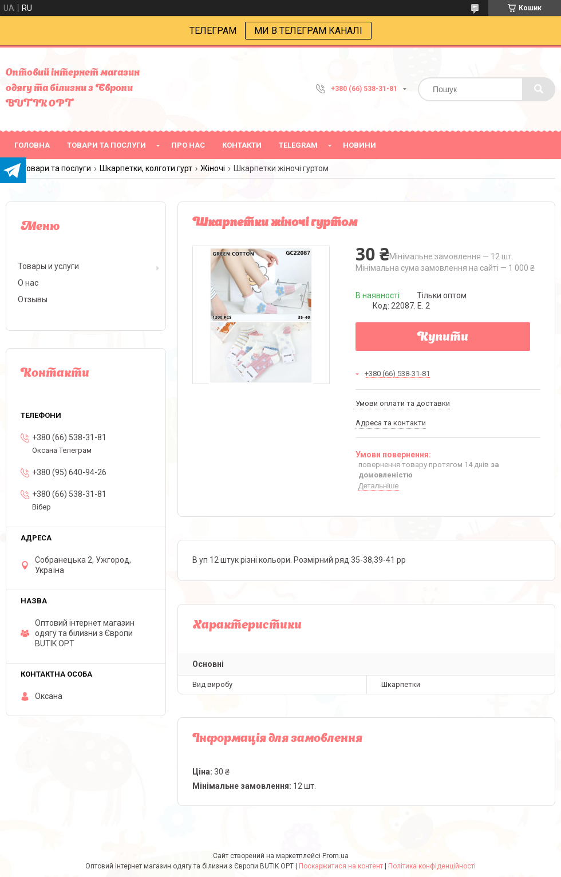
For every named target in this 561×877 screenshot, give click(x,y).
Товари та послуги (56, 168)
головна (32, 145)
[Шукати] (538, 89)
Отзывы (33, 299)
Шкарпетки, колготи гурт (146, 168)
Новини (359, 145)
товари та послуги (106, 145)
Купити (442, 337)
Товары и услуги (48, 266)
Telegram (298, 145)
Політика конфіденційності (432, 866)
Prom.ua (335, 856)
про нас (188, 145)
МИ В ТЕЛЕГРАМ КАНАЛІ (308, 30)
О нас (28, 282)
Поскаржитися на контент (341, 866)
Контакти (242, 145)
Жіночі (212, 168)
